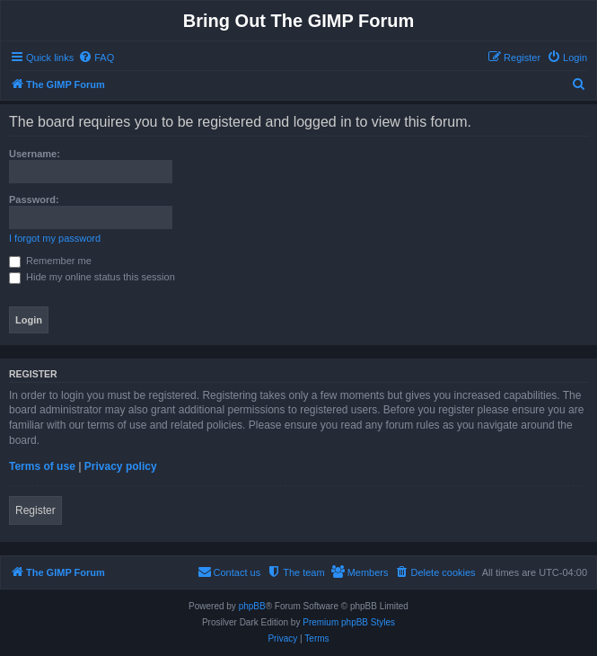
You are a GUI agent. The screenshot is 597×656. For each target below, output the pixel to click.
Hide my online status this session (92, 276)
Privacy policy (120, 466)
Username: (34, 153)
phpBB (252, 606)
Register (35, 510)
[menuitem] (96, 57)
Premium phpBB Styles (349, 622)
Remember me (50, 260)
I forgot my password (55, 238)
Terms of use (42, 466)
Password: (34, 199)
